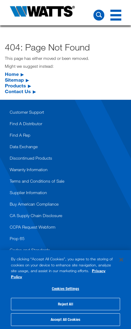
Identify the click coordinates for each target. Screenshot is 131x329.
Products (15, 85)
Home (12, 74)
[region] (65, 289)
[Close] (121, 259)
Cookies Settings (65, 288)
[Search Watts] (98, 15)
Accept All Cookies (65, 319)
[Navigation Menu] (115, 15)
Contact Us (18, 91)
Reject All (65, 303)
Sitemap (14, 80)
